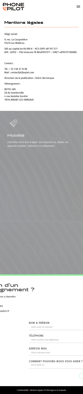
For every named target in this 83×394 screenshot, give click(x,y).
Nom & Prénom (66, 323)
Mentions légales (37, 390)
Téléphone (63, 335)
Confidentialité (23, 390)
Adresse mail (65, 348)
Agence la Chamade (58, 390)
